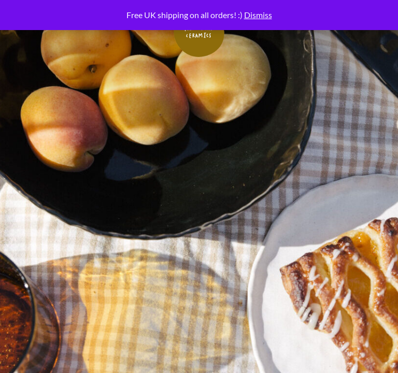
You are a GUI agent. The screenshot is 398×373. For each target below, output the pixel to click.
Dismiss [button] (258, 15)
